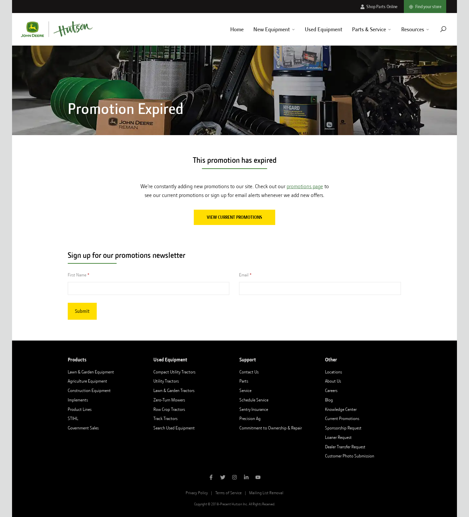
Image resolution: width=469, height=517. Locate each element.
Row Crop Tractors (169, 409)
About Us (333, 381)
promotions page (305, 186)
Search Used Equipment (174, 427)
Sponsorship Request (343, 427)
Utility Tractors (166, 381)
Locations (333, 371)
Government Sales (83, 427)
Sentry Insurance (253, 409)
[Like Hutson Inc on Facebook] (211, 478)
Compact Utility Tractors (174, 371)
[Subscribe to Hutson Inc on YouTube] (258, 478)
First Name (77, 274)
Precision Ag (250, 418)
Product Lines (80, 409)
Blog (329, 399)
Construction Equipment (89, 390)
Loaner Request (338, 437)
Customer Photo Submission (349, 455)
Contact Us (249, 371)
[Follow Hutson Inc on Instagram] (234, 478)
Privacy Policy (197, 492)
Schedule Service (253, 399)
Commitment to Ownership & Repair (270, 427)
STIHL (73, 418)
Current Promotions (342, 418)
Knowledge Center (341, 409)
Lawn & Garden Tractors (173, 390)
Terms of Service (228, 492)
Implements (78, 399)
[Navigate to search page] (435, 29)
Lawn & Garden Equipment (91, 371)
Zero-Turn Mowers (169, 399)
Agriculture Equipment (87, 381)
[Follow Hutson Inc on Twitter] (223, 478)
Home (228, 29)
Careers (331, 390)
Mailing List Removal (266, 492)
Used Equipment (315, 29)
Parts (243, 381)
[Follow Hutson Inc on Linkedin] (246, 478)
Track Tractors (165, 418)
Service (245, 390)
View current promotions (234, 217)
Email (244, 274)
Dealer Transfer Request (345, 446)
